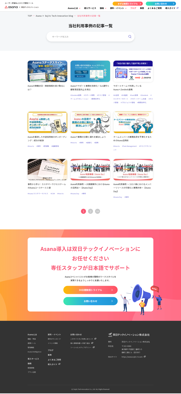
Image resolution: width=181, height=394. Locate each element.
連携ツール (32, 344)
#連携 (96, 142)
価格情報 (31, 368)
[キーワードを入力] (90, 37)
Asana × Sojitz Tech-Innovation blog (55, 15)
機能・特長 (32, 340)
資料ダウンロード (54, 340)
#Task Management (129, 146)
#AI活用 (116, 95)
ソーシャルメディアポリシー (81, 348)
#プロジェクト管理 (128, 102)
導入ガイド (170, 8)
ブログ (133, 8)
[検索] (129, 35)
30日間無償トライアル (90, 290)
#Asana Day (75, 194)
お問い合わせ (161, 3)
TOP (30, 15)
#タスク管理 (101, 95)
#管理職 (46, 146)
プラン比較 (32, 373)
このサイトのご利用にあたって (81, 340)
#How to (31, 146)
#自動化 (89, 142)
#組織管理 (55, 146)
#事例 (38, 146)
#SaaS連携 (134, 95)
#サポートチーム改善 (138, 99)
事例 (142, 8)
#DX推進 (124, 95)
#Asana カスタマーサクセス (38, 194)
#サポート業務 (89, 95)
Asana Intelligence (34, 352)
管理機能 (31, 348)
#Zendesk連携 (76, 95)
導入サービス (90, 8)
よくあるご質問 (155, 8)
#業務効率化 (95, 99)
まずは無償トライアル (128, 3)
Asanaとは (73, 8)
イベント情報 (53, 344)
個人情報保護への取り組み (80, 344)
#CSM (53, 194)
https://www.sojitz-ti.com (132, 358)
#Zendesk (144, 95)
